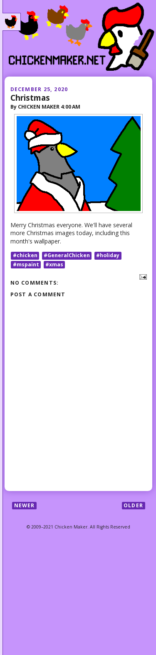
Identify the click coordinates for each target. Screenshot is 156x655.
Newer (24, 505)
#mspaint (26, 264)
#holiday (107, 255)
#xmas (54, 264)
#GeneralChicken (67, 255)
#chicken (25, 255)
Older (133, 505)
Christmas (30, 97)
